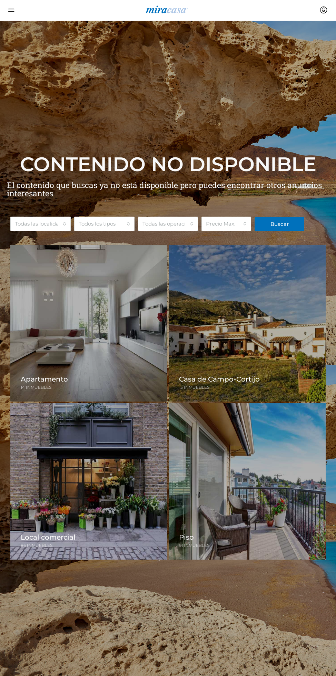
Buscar (279, 224)
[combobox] (40, 224)
